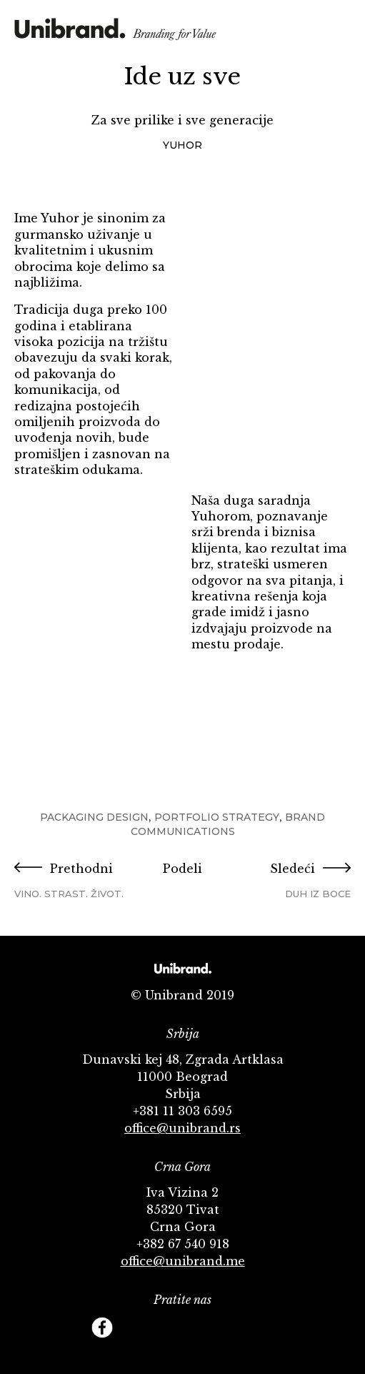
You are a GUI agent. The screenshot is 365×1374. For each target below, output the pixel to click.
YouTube (166, 1327)
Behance (230, 1327)
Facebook (102, 1327)
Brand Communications (228, 824)
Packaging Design (94, 817)
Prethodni (70, 881)
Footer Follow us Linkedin (263, 1327)
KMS (115, 34)
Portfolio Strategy (216, 817)
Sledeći (295, 881)
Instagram (198, 1327)
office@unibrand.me (183, 1261)
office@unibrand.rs (182, 1128)
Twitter (134, 1327)
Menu (340, 31)
